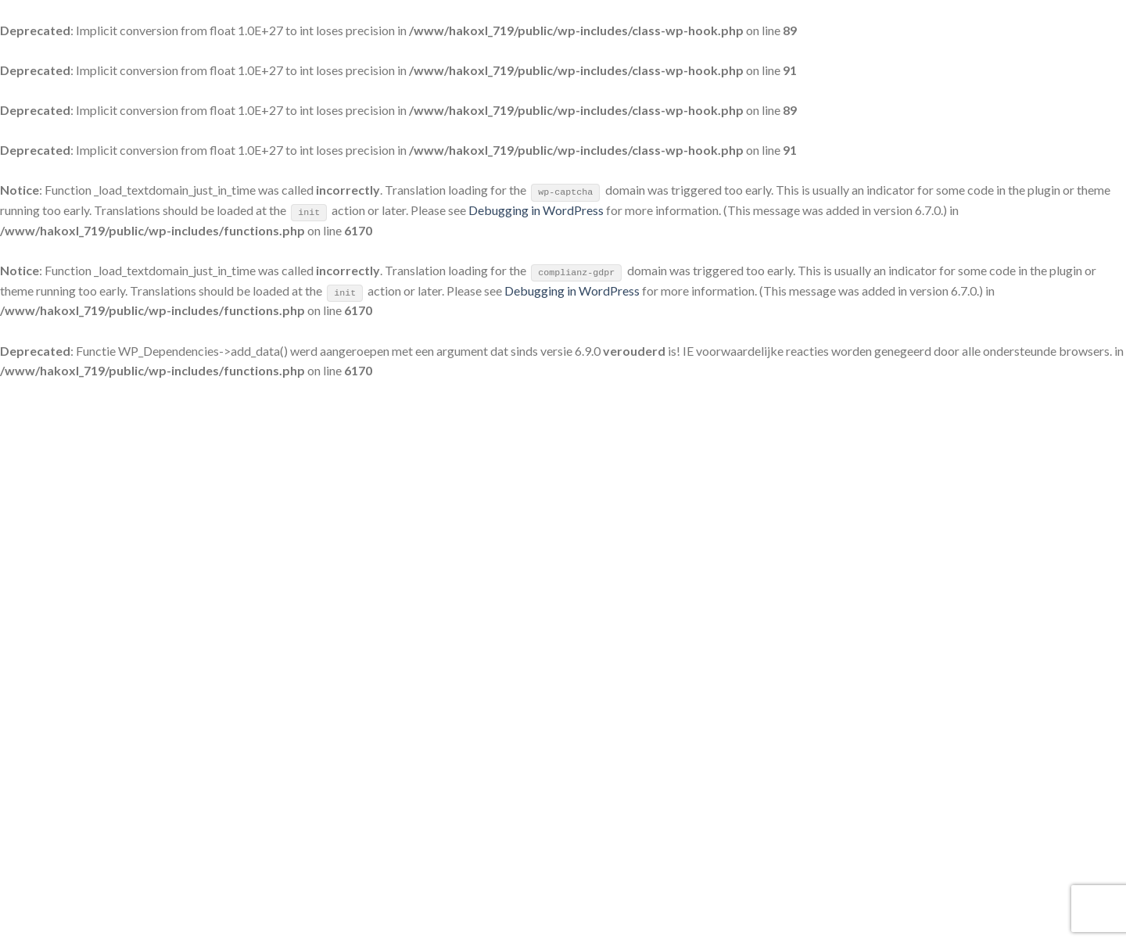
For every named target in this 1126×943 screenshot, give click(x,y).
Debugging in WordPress (536, 210)
